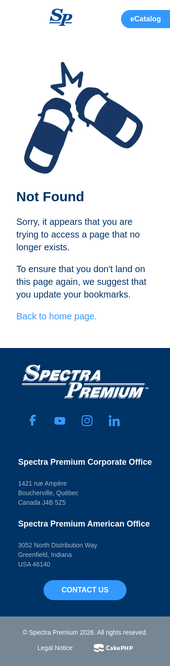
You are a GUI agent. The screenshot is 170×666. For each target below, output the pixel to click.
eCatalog (145, 19)
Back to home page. (56, 316)
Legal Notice (55, 647)
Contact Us (85, 590)
